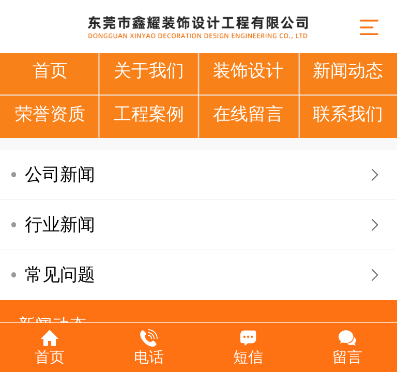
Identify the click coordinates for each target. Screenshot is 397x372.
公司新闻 (60, 174)
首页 (50, 70)
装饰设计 (248, 70)
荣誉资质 (50, 113)
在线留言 (248, 113)
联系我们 (348, 113)
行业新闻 (60, 224)
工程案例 (149, 113)
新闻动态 (348, 70)
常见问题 (60, 274)
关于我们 (149, 70)
